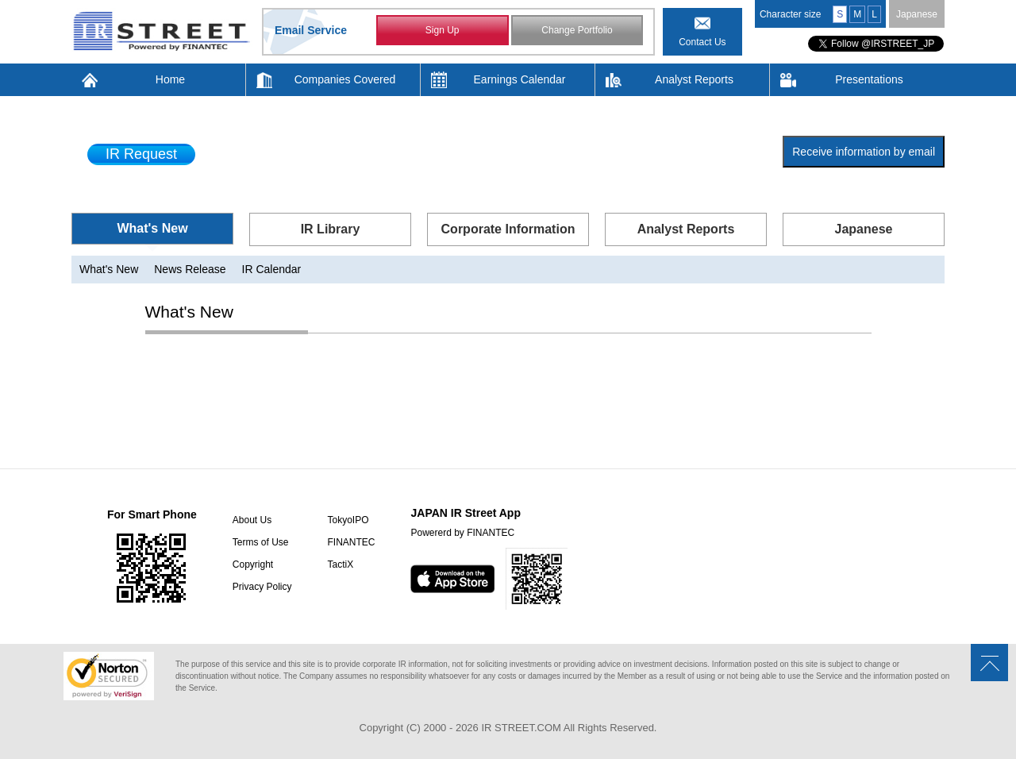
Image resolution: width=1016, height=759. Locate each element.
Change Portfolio (576, 30)
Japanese (916, 14)
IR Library (330, 229)
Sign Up (442, 30)
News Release (189, 269)
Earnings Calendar (520, 79)
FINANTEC (351, 542)
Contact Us (702, 42)
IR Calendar (272, 269)
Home (170, 79)
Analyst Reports (694, 79)
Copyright (253, 564)
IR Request (141, 154)
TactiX (340, 564)
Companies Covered (345, 79)
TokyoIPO (347, 520)
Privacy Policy (262, 586)
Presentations (869, 79)
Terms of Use (261, 542)
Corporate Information (508, 229)
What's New (152, 228)
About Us (252, 520)
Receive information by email (863, 151)
